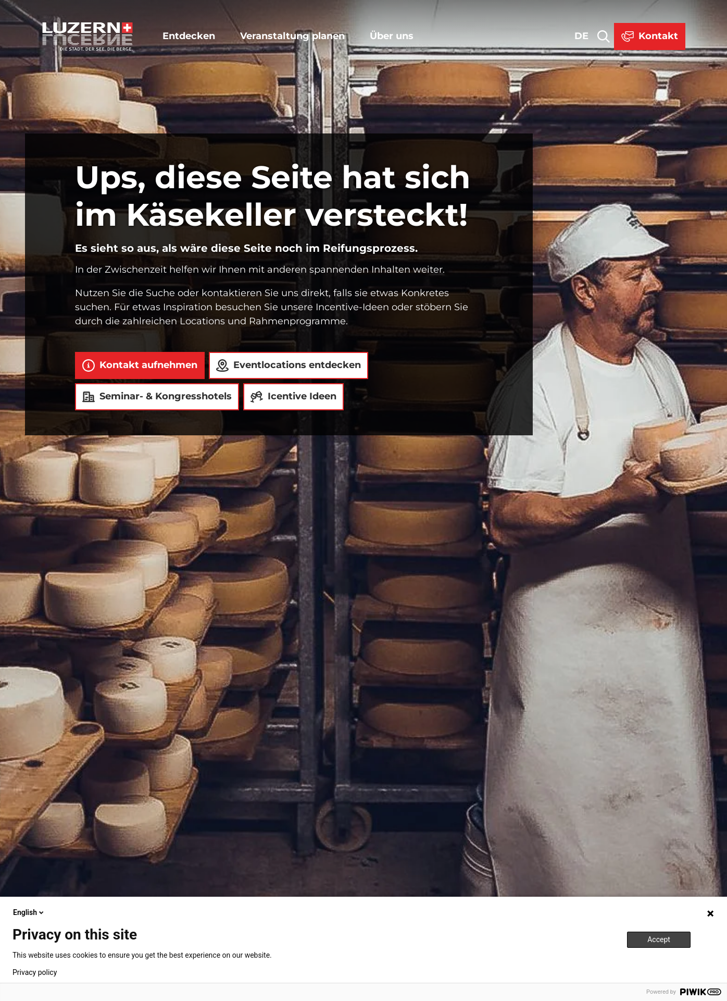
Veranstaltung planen (292, 36)
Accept (658, 939)
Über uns (391, 36)
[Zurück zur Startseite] (87, 36)
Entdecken (188, 36)
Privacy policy (34, 972)
